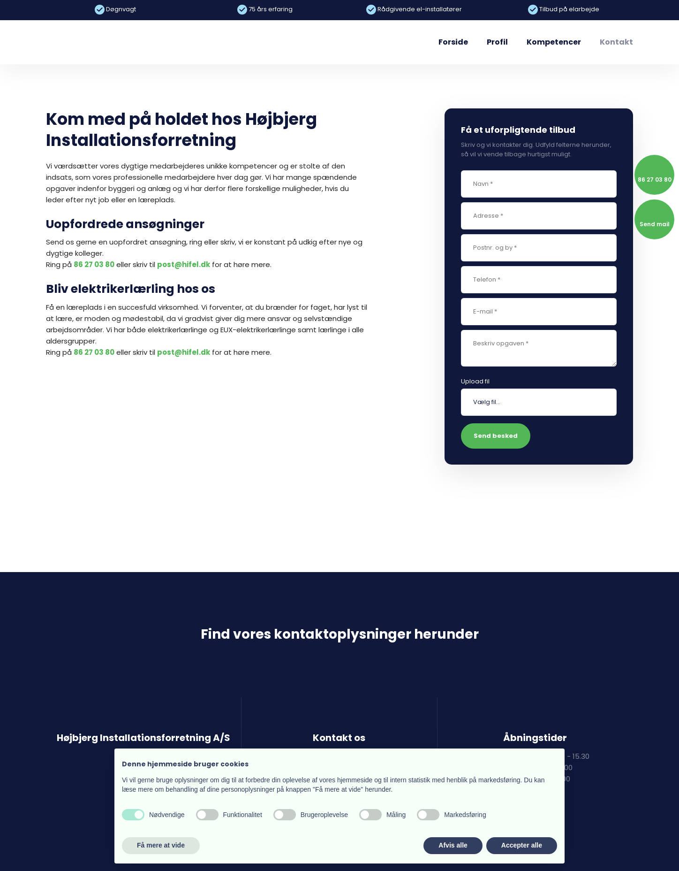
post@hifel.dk (183, 264)
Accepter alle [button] (521, 845)
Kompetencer (554, 42)
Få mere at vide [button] (161, 845)
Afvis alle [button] (452, 845)
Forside (453, 42)
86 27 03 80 (94, 264)
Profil (497, 42)
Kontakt (616, 42)
